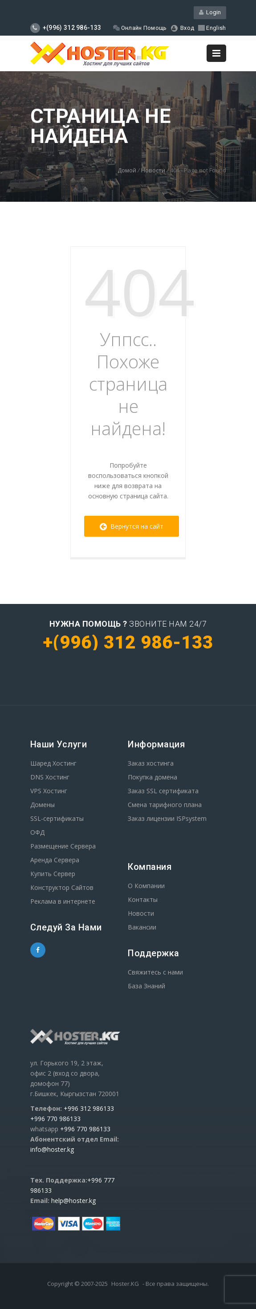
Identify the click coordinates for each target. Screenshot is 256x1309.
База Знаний (146, 986)
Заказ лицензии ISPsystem (167, 818)
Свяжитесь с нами (155, 972)
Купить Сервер (52, 873)
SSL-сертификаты (57, 818)
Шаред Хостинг (53, 763)
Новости (153, 170)
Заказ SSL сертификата (163, 791)
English (212, 27)
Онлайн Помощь (140, 27)
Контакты (143, 899)
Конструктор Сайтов (61, 887)
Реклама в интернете (62, 901)
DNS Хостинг (49, 777)
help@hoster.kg (73, 1200)
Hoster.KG (125, 1284)
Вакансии (142, 927)
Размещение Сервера (63, 846)
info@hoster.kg (52, 1149)
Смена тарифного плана (165, 804)
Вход (183, 28)
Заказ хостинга (151, 763)
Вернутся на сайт (131, 526)
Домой (127, 170)
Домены (42, 804)
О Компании (146, 885)
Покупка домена (152, 777)
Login (210, 12)
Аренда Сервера (54, 860)
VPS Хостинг (48, 791)
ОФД (37, 832)
